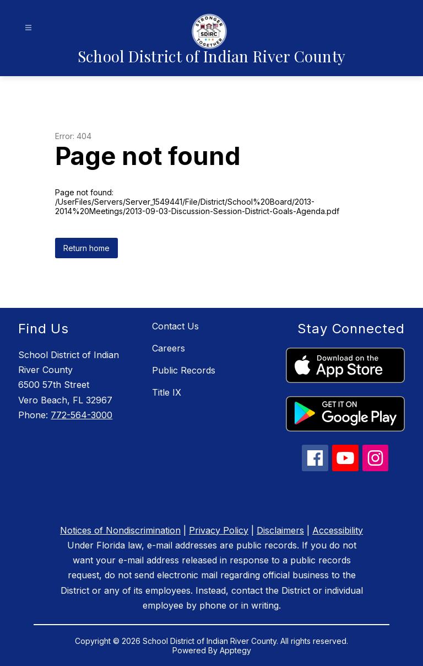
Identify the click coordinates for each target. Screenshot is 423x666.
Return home (86, 248)
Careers (168, 348)
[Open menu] (28, 28)
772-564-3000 (81, 414)
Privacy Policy (218, 530)
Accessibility (337, 530)
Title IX (166, 392)
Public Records (183, 370)
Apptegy (235, 650)
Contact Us (175, 326)
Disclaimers (280, 530)
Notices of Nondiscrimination (120, 530)
